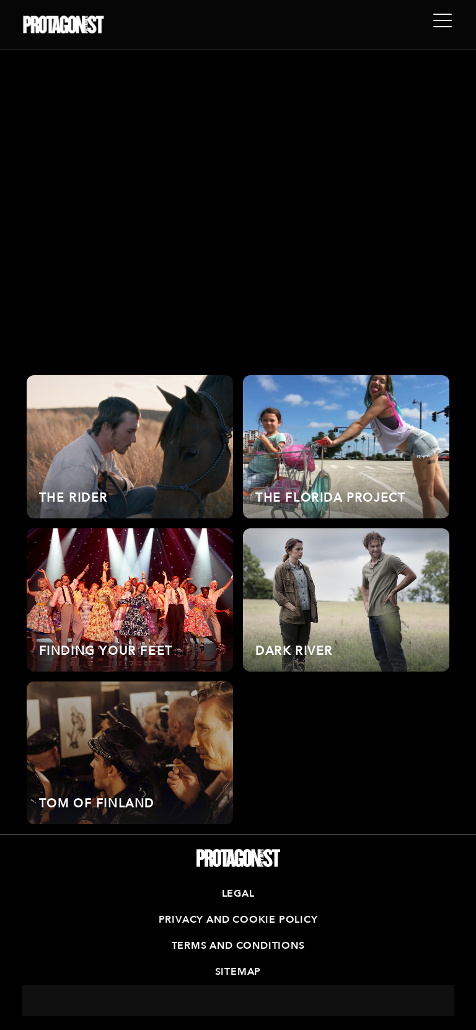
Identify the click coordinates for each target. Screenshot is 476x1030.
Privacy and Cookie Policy (238, 919)
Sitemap (238, 972)
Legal (238, 893)
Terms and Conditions (238, 945)
